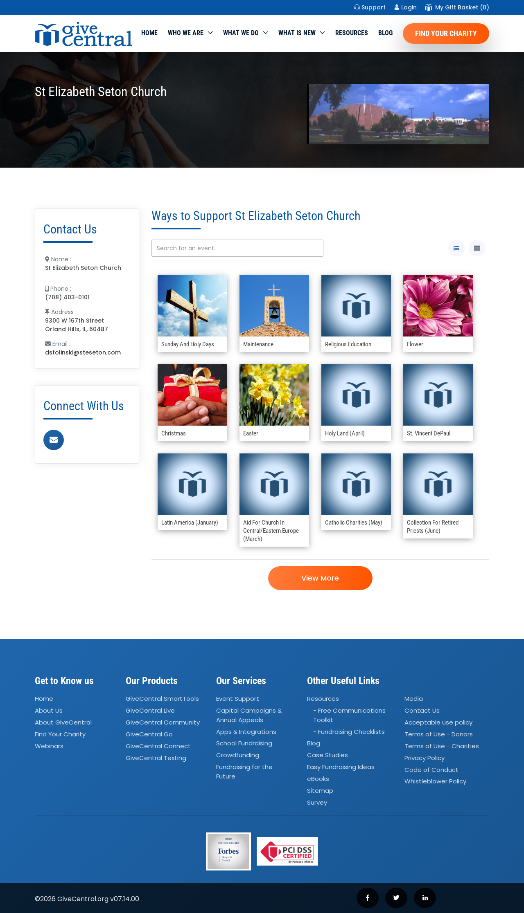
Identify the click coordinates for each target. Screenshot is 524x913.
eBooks (318, 778)
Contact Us (422, 710)
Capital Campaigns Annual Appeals (249, 715)
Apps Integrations (246, 731)
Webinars (49, 746)
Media (413, 699)
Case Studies (327, 755)
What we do (241, 33)
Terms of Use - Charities (441, 746)
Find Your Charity (446, 33)
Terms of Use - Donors (438, 734)
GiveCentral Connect (158, 746)
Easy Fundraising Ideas (341, 767)
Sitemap (320, 790)
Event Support (237, 699)
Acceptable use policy (438, 722)
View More (320, 578)
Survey (317, 802)
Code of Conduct (431, 769)
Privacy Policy (424, 758)
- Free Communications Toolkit (349, 715)
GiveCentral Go (149, 734)
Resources (351, 33)
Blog (385, 33)
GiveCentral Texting (156, 758)
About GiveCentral (63, 722)
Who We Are (185, 33)
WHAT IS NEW (297, 33)
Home (149, 33)
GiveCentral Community (163, 722)
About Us (49, 710)
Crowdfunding (237, 755)
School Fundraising (244, 743)
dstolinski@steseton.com (83, 352)
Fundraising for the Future (244, 772)
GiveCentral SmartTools (162, 699)
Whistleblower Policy (435, 781)
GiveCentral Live (150, 710)
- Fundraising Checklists (349, 731)
